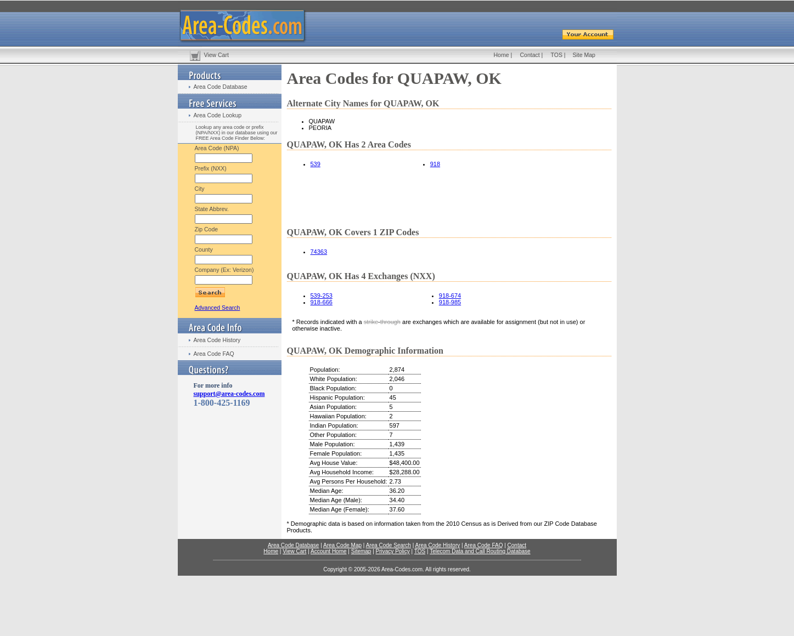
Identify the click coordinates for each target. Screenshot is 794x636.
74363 (319, 251)
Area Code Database (220, 86)
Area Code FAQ (214, 353)
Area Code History (217, 340)
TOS (556, 55)
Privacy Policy (393, 551)
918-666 (322, 302)
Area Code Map (342, 545)
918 (435, 164)
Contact (530, 55)
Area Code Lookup (218, 115)
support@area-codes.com (229, 394)
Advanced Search (217, 307)
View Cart (216, 55)
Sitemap (361, 551)
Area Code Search (388, 545)
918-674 (450, 295)
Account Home (329, 551)
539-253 (322, 295)
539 (315, 164)
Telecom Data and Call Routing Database (480, 551)
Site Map (584, 55)
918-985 (450, 302)
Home (501, 55)
